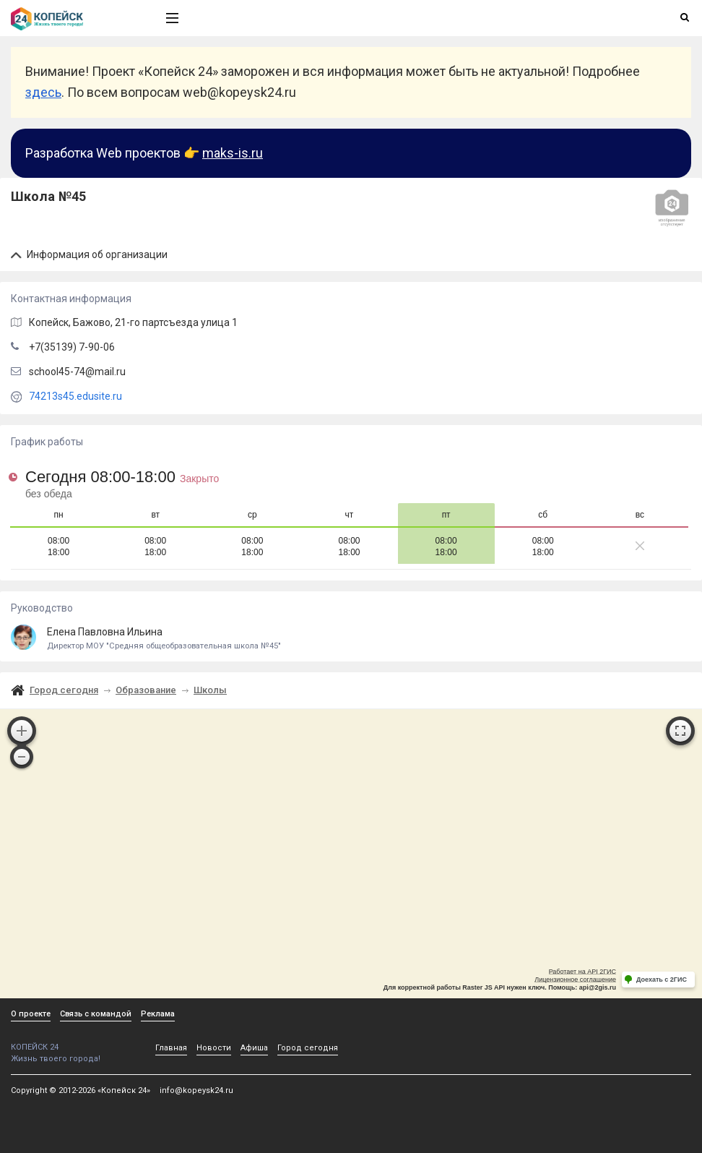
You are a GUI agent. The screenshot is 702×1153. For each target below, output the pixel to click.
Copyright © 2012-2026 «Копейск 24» (80, 1090)
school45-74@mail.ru (77, 371)
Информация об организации (89, 254)
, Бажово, (133, 322)
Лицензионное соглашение (575, 979)
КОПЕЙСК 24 (73, 1042)
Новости (213, 1048)
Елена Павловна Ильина (351, 638)
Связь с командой (95, 1014)
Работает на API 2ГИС (582, 971)
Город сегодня (64, 690)
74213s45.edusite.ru (75, 396)
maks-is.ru (232, 152)
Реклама (158, 1014)
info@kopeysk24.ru (196, 1090)
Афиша (254, 1048)
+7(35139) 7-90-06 (72, 347)
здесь (43, 92)
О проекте (31, 1014)
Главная (171, 1048)
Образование (146, 690)
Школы (210, 690)
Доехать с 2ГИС (661, 979)
